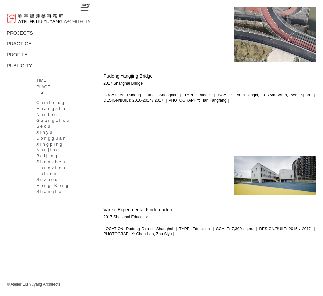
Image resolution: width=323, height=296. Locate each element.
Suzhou (47, 179)
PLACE (43, 86)
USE (40, 93)
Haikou (46, 173)
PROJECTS (20, 33)
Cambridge (52, 102)
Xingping (50, 144)
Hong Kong (52, 185)
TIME (41, 80)
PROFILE (17, 54)
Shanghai (50, 191)
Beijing (47, 155)
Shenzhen (51, 161)
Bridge (137, 83)
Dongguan (51, 138)
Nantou (47, 114)
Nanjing (48, 150)
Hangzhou (51, 167)
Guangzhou (53, 120)
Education (139, 217)
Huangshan (53, 108)
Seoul (45, 126)
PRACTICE (19, 43)
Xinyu (45, 132)
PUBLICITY (19, 65)
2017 (107, 83)
